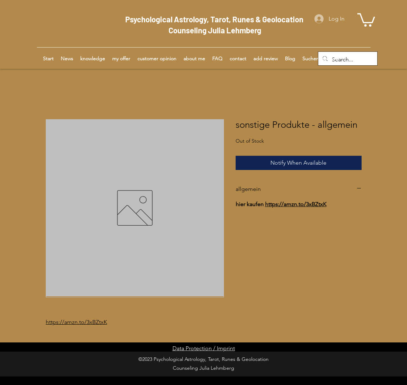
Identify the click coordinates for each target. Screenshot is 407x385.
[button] (366, 19)
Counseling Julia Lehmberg (215, 30)
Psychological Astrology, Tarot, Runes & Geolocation (215, 19)
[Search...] (347, 60)
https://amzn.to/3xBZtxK (76, 322)
